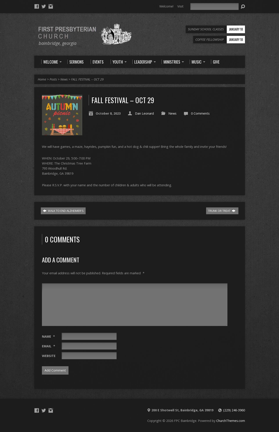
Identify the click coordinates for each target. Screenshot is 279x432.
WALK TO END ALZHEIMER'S (63, 211)
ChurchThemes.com (230, 421)
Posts (53, 79)
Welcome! (166, 6)
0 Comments (200, 113)
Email (48, 346)
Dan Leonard (144, 113)
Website (49, 356)
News (64, 79)
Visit (180, 6)
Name (48, 336)
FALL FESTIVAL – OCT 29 (87, 79)
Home (42, 79)
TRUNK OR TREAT (222, 211)
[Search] (214, 6)
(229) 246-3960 (234, 410)
